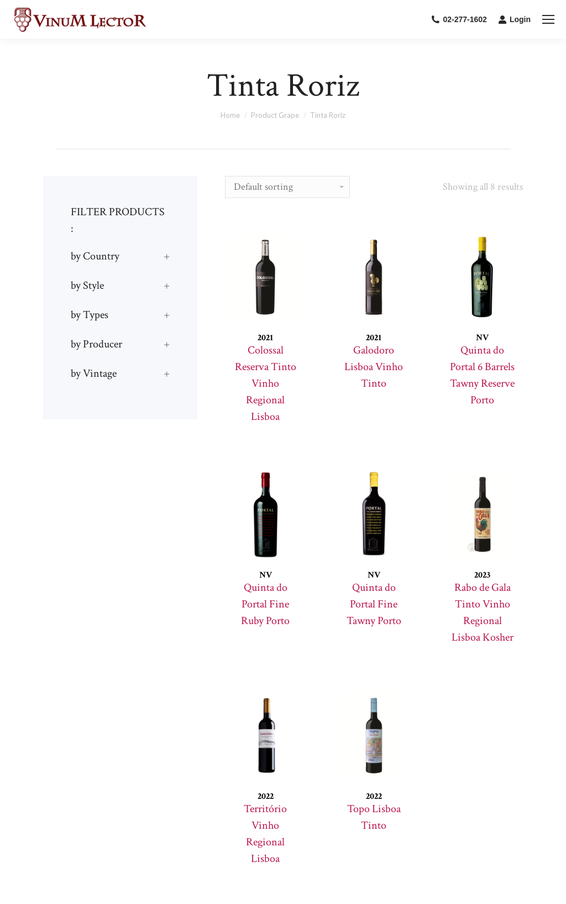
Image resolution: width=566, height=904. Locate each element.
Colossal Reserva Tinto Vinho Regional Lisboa (265, 383)
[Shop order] (287, 187)
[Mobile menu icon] (548, 19)
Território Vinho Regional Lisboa (265, 834)
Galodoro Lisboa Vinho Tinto (373, 367)
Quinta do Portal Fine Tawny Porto (374, 604)
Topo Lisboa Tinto (374, 817)
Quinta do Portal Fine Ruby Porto (265, 604)
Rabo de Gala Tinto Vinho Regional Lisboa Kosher (482, 612)
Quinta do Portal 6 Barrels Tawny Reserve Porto (482, 375)
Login (514, 19)
